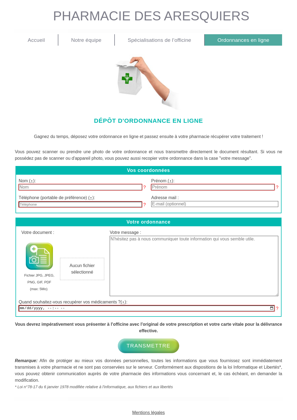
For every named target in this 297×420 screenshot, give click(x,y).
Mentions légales (148, 413)
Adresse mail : (165, 197)
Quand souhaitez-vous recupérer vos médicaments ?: (73, 302)
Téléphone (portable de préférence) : (57, 197)
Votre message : (125, 232)
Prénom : (163, 180)
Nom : (27, 180)
